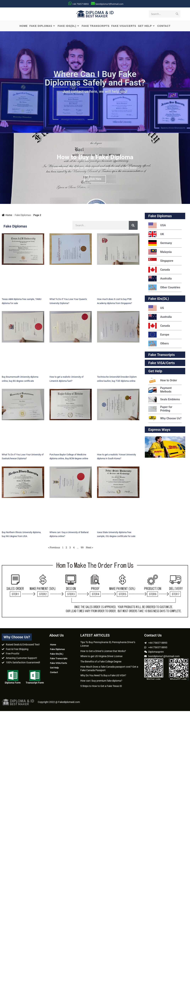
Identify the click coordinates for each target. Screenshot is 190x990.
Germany (160, 244)
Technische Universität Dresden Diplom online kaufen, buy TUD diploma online (116, 381)
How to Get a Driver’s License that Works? (103, 651)
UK (156, 235)
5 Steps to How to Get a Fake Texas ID (101, 686)
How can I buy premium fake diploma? (101, 681)
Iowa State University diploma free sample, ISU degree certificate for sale (118, 536)
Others (158, 344)
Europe (158, 335)
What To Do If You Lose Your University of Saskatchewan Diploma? (20, 459)
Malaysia (160, 253)
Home (7, 215)
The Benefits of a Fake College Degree (100, 662)
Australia (160, 279)
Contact (54, 673)
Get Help (54, 668)
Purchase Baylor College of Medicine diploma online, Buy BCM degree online (67, 459)
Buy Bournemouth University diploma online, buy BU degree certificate (21, 381)
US (156, 309)
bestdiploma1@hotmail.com (109, 4)
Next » (89, 548)
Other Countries (164, 288)
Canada (159, 270)
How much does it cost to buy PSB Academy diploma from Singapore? (115, 303)
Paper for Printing (160, 409)
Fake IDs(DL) (158, 299)
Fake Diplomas (160, 217)
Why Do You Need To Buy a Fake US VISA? (103, 676)
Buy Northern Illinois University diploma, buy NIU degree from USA (21, 536)
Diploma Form (13, 683)
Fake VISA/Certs (161, 363)
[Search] (133, 226)
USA (157, 226)
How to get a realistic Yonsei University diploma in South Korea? (114, 459)
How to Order (162, 381)
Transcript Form (35, 683)
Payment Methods (160, 390)
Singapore (160, 261)
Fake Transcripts (161, 355)
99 (82, 548)
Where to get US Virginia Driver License (101, 657)
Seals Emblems (164, 400)
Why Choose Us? (164, 419)
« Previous (54, 548)
